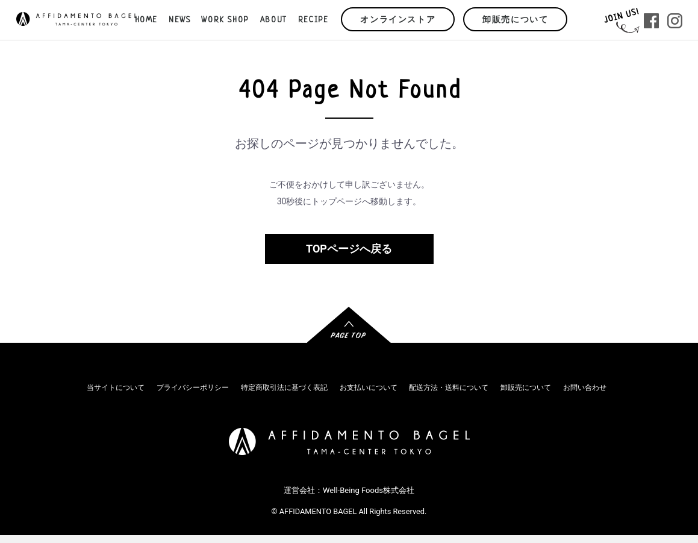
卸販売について (515, 20)
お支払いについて (368, 387)
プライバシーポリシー (193, 387)
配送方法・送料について (448, 387)
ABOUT (273, 20)
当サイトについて (116, 387)
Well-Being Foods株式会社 (368, 490)
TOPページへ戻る (349, 248)
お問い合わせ (584, 387)
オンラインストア (397, 20)
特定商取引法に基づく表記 (284, 387)
